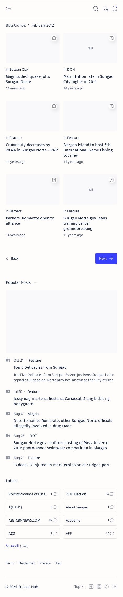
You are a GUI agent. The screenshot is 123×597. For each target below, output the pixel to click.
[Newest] (11, 258)
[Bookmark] (114, 8)
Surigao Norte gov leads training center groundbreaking (85, 223)
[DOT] (33, 435)
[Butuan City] (18, 69)
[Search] (95, 8)
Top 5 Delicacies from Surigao (40, 367)
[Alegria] (33, 413)
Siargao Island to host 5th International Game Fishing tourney (88, 150)
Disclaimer (27, 563)
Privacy (45, 563)
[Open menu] (8, 8)
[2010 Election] (90, 494)
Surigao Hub (28, 586)
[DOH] (71, 69)
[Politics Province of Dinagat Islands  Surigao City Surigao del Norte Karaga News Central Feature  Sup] (33, 494)
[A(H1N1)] (33, 507)
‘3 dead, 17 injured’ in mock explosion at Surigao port (62, 464)
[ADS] (33, 533)
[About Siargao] (90, 507)
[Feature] (15, 137)
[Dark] (105, 8)
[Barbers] (15, 211)
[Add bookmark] (54, 38)
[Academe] (90, 520)
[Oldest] (106, 258)
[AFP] (90, 533)
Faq (59, 563)
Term (10, 563)
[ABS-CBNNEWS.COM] (33, 520)
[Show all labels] (17, 545)
